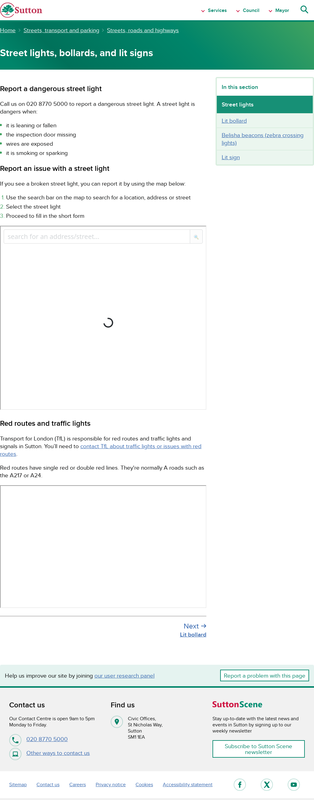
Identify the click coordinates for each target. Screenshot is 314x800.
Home (8, 30)
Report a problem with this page (264, 675)
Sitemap (18, 784)
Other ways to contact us (49, 752)
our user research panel (124, 675)
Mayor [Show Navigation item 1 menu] (281, 10)
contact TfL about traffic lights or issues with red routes (100, 450)
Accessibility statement (188, 784)
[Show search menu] (304, 10)
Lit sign (231, 157)
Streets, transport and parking (61, 30)
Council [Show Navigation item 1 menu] (250, 10)
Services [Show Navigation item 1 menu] (217, 10)
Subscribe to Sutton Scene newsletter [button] (258, 749)
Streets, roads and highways (143, 30)
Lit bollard (234, 120)
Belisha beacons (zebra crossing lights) (263, 139)
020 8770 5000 (38, 739)
